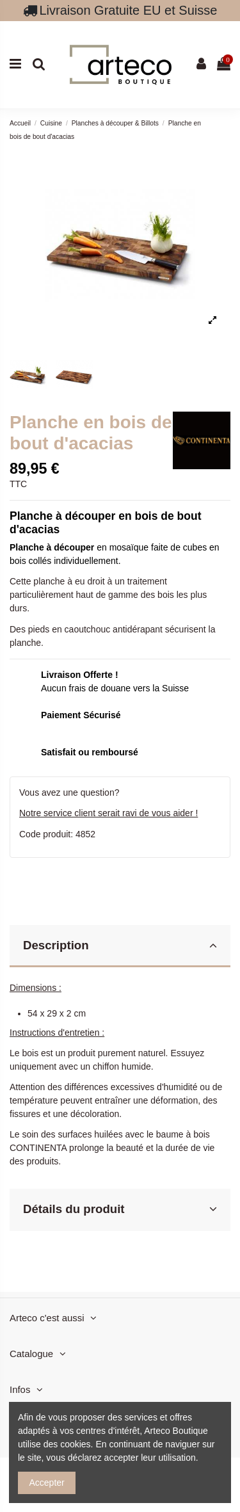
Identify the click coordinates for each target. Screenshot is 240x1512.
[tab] (120, 946)
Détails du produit (120, 1209)
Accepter (47, 1482)
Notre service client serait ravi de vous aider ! (108, 813)
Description (120, 945)
